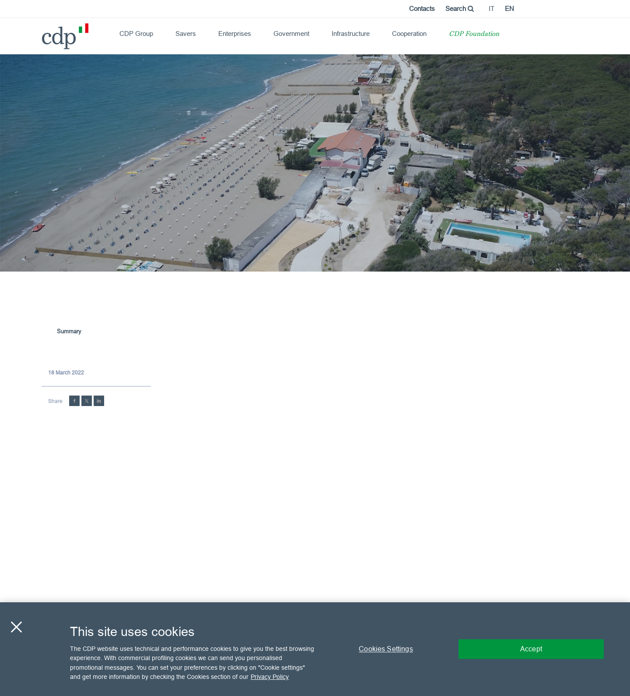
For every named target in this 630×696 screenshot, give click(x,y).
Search (459, 8)
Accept (531, 649)
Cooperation (409, 33)
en (509, 8)
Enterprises (234, 33)
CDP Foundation (474, 34)
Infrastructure (351, 33)
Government (291, 33)
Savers (185, 33)
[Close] (16, 626)
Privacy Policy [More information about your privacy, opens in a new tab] (270, 676)
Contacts (422, 8)
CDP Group (136, 33)
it (491, 8)
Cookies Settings (386, 649)
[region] (315, 649)
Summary (69, 331)
